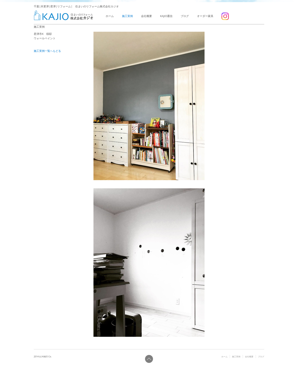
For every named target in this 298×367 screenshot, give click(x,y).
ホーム (110, 16)
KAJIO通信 (166, 16)
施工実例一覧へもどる (47, 51)
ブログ (185, 16)
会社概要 (146, 16)
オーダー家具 (205, 16)
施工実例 (127, 16)
